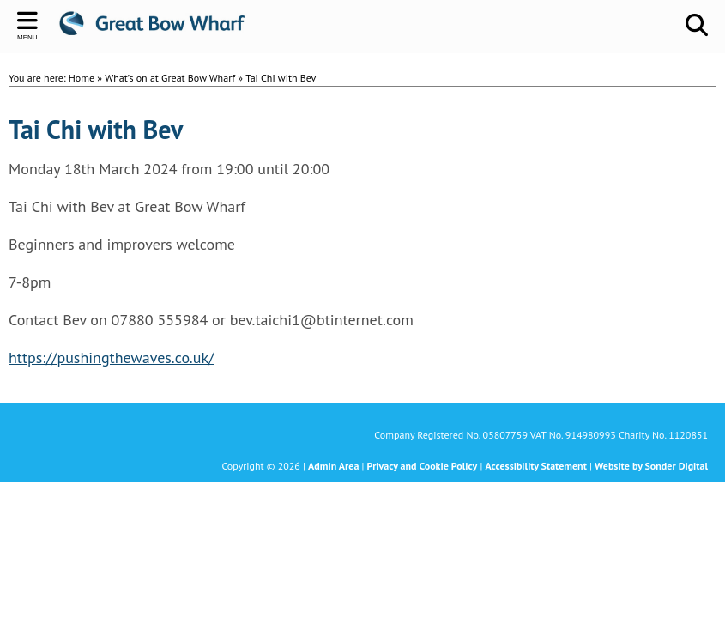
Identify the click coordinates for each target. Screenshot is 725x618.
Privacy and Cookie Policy (422, 465)
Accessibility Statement (535, 465)
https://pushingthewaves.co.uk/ (111, 357)
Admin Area (333, 465)
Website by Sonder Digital (651, 465)
